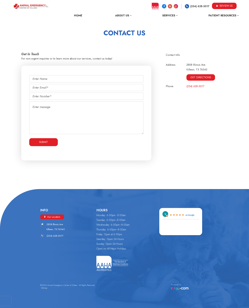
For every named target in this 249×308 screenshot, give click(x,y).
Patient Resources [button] (222, 15)
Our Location (53, 217)
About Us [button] (122, 15)
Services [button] (168, 15)
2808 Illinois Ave (55, 224)
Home (78, 15)
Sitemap (43, 287)
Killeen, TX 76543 (56, 229)
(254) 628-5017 (199, 6)
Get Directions (200, 77)
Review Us (224, 6)
